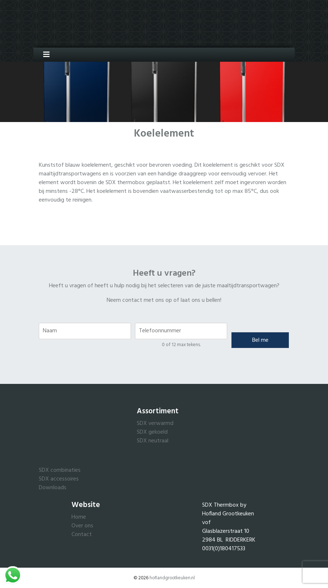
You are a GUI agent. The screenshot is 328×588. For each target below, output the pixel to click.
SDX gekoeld (152, 432)
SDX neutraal (152, 441)
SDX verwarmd (155, 423)
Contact (81, 534)
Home (78, 517)
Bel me (260, 340)
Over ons (82, 526)
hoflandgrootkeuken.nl (172, 578)
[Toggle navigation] (43, 55)
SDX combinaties (60, 470)
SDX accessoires (59, 479)
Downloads (52, 487)
